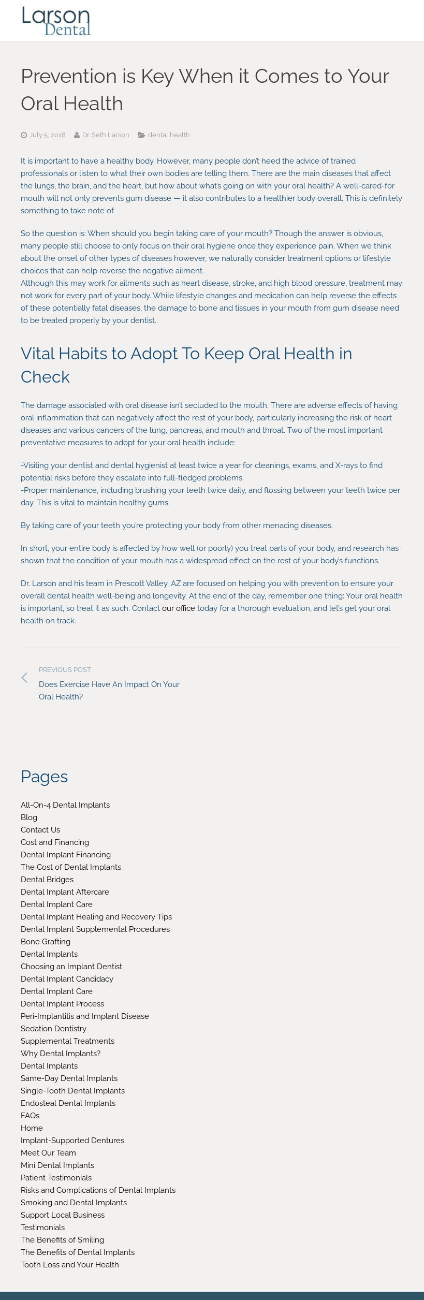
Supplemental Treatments (67, 1041)
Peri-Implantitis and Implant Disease (85, 1016)
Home (32, 1128)
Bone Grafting (45, 941)
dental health (169, 135)
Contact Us (40, 830)
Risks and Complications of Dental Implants (98, 1190)
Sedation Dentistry (53, 1028)
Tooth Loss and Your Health (70, 1264)
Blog (29, 817)
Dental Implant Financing (66, 854)
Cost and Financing (55, 842)
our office (178, 608)
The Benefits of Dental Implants (78, 1252)
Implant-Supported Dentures (72, 1140)
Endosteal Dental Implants (68, 1103)
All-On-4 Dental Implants (65, 805)
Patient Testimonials (56, 1177)
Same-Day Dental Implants (69, 1078)
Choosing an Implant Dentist (71, 966)
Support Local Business (63, 1215)
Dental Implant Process (62, 1004)
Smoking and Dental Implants (74, 1202)
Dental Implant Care (57, 904)
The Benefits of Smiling (62, 1240)
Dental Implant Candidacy (67, 979)
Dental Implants (49, 954)
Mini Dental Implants (57, 1165)
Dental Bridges (47, 879)
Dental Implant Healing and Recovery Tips (96, 917)
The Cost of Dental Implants (71, 867)
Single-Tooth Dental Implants (73, 1090)
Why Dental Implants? (60, 1053)
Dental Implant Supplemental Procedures (95, 929)
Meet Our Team (48, 1153)
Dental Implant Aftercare (65, 892)
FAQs (30, 1115)
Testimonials (43, 1227)
